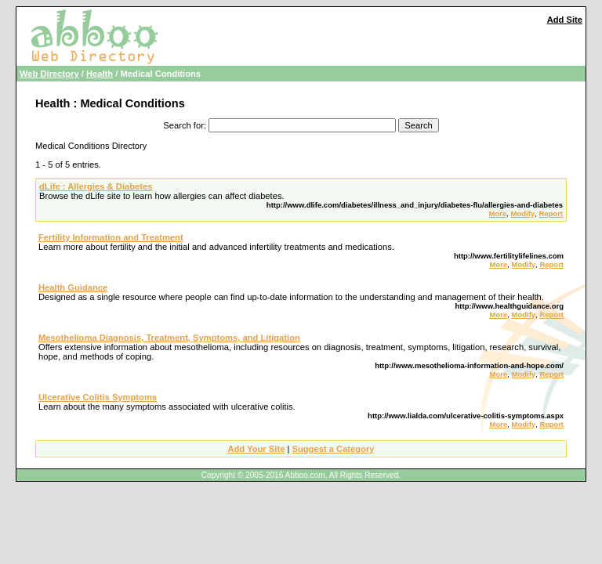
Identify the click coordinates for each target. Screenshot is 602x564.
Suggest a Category (333, 449)
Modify (522, 213)
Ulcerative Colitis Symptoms (97, 397)
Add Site (564, 19)
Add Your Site (256, 449)
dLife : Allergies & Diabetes (95, 186)
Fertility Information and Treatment (110, 237)
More (498, 213)
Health (99, 73)
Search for (183, 125)
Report (551, 213)
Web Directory (49, 73)
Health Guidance (72, 287)
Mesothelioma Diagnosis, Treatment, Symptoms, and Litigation (169, 337)
